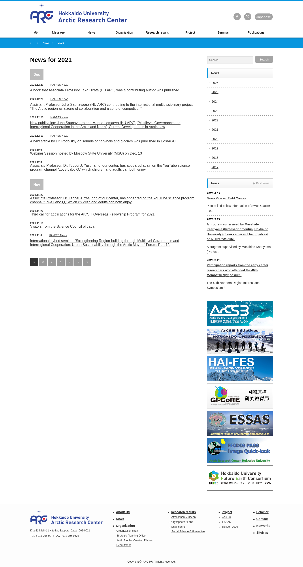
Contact (262, 519)
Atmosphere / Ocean (183, 517)
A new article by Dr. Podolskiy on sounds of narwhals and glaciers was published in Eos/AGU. (103, 141)
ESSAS (226, 522)
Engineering (178, 526)
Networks (263, 525)
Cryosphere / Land (182, 522)
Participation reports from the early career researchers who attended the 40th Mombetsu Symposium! (237, 270)
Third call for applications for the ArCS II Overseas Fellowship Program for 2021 (92, 214)
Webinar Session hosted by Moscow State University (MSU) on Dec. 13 (86, 153)
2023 (215, 111)
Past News (261, 183)
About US (123, 512)
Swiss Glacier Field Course (227, 198)
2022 (215, 120)
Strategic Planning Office (131, 535)
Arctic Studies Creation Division (135, 540)
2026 (215, 83)
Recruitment (124, 545)
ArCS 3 (226, 517)
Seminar (262, 512)
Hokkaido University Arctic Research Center (79, 13)
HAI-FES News (59, 84)
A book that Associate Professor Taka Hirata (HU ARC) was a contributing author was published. (105, 90)
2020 (215, 139)
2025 (215, 92)
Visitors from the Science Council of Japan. (64, 226)
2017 (215, 167)
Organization (125, 525)
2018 (215, 157)
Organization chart (127, 530)
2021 (215, 129)
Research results (183, 512)
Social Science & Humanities (188, 531)
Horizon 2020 (230, 526)
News (120, 519)
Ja (263, 17)
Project (227, 512)
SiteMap (262, 532)
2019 (215, 148)
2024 (215, 101)
